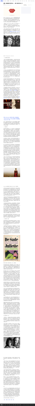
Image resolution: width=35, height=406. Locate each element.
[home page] (2, 1)
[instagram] (24, 404)
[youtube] (25, 404)
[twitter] (28, 404)
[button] (28, 4)
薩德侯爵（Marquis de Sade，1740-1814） (15, 31)
